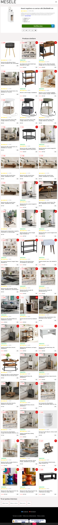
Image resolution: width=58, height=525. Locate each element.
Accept (34, 524)
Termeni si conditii (17, 516)
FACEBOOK (24, 512)
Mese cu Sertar (14, 503)
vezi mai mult (28, 15)
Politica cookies (41, 516)
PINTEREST (32, 512)
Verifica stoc (44, 25)
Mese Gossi (5, 503)
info (17, 65)
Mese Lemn (23, 503)
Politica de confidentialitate (29, 516)
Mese (29, 503)
